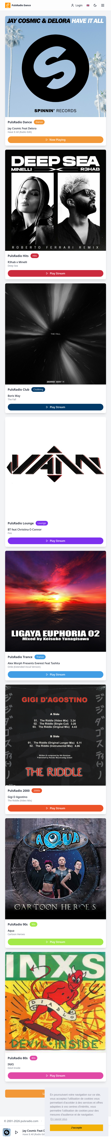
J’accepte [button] (76, 1127)
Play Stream (55, 273)
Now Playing (55, 140)
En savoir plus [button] (58, 1119)
